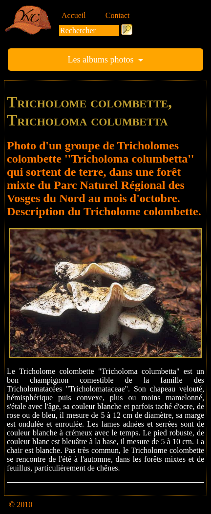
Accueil (74, 15)
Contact (118, 15)
